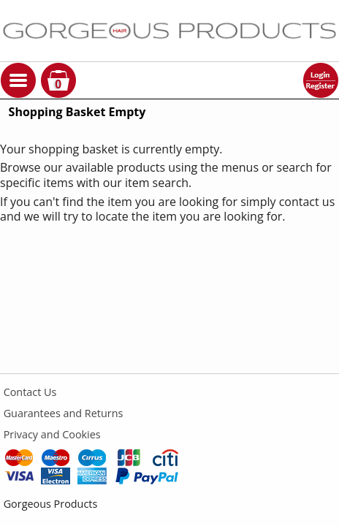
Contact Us (30, 392)
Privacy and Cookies (52, 434)
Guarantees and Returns (63, 413)
